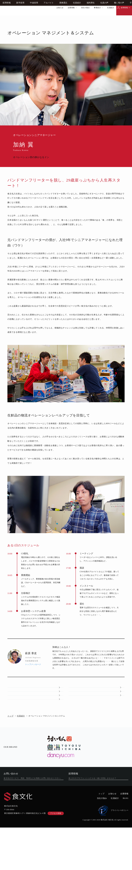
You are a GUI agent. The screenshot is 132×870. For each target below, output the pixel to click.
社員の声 (104, 18)
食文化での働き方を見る (96, 818)
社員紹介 (110, 8)
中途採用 (34, 18)
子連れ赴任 (35, 726)
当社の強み (85, 8)
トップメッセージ (33, 664)
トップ (10, 747)
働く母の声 (119, 18)
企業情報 (71, 8)
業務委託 (63, 18)
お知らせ (60, 8)
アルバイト (49, 18)
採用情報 (124, 8)
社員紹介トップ (35, 691)
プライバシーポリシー (113, 853)
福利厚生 (91, 18)
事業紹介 (97, 8)
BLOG (125, 841)
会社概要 (35, 703)
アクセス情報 (55, 856)
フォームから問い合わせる (31, 818)
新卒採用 (20, 18)
